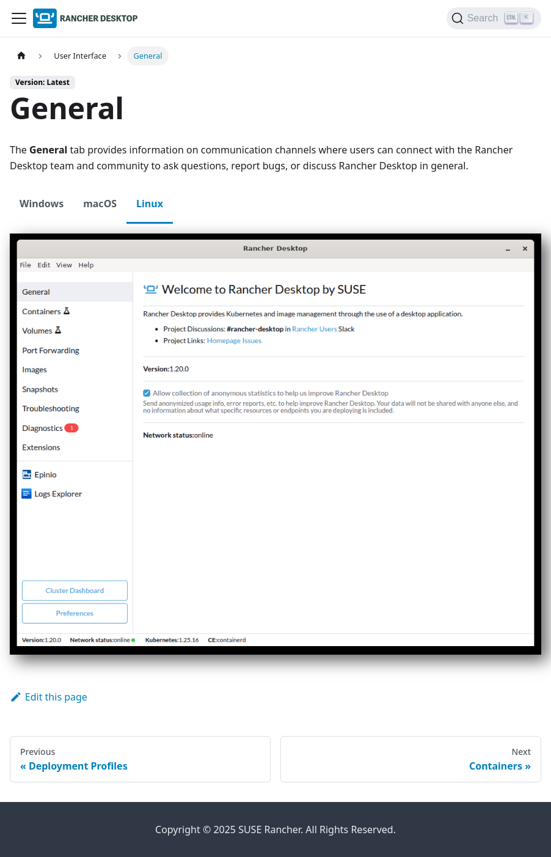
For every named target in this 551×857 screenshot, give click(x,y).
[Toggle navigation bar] (19, 18)
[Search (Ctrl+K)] (494, 18)
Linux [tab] (149, 203)
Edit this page (48, 697)
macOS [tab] (100, 203)
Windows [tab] (42, 203)
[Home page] (21, 55)
